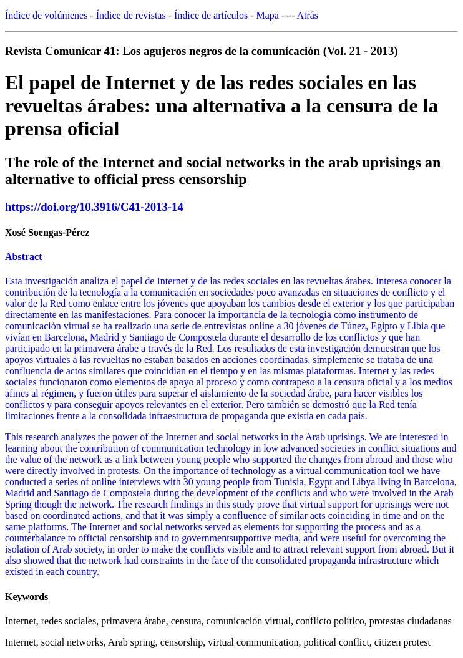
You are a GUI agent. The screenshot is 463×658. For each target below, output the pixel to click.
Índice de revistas (131, 15)
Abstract (23, 256)
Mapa (267, 15)
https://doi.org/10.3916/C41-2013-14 (94, 206)
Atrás (307, 15)
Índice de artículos (211, 15)
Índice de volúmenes (46, 15)
